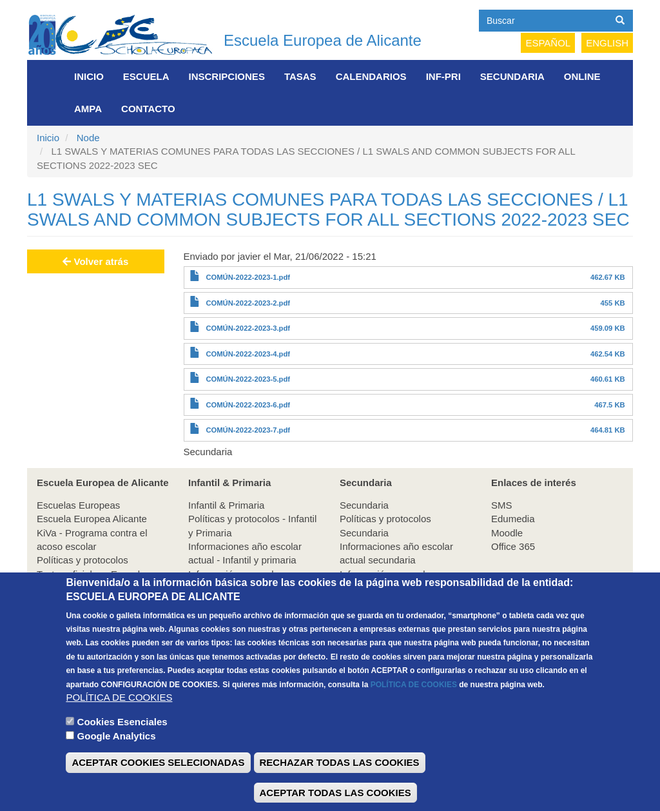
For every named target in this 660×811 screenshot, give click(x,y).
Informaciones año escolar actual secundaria (396, 553)
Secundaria (512, 76)
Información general (231, 574)
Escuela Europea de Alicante (323, 40)
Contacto (148, 108)
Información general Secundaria (382, 581)
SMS (501, 505)
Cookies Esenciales (122, 744)
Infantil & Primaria (226, 505)
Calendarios (371, 76)
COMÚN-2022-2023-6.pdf (248, 405)
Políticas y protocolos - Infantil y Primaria (252, 525)
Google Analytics (116, 758)
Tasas (300, 76)
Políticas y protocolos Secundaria (385, 525)
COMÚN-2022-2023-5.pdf (248, 379)
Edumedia (513, 518)
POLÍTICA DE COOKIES (414, 707)
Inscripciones (227, 76)
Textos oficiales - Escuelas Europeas (93, 581)
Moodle (507, 532)
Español (547, 42)
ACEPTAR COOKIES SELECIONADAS (158, 785)
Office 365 (513, 546)
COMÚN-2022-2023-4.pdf (248, 354)
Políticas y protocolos (82, 559)
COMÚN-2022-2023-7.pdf (248, 430)
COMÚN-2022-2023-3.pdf (248, 328)
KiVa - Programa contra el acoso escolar (92, 539)
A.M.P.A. (206, 587)
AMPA (88, 108)
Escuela (146, 76)
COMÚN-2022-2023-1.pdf (248, 277)
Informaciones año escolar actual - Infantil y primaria (245, 553)
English (607, 42)
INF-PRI (443, 76)
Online (582, 76)
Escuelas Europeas (78, 505)
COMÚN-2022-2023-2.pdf (248, 303)
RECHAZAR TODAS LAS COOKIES (340, 785)
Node (88, 137)
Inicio (89, 76)
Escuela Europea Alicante (92, 518)
